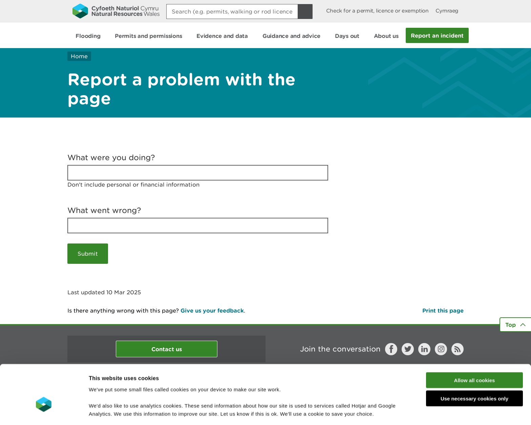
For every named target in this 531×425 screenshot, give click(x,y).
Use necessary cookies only (474, 358)
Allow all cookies (474, 340)
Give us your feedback (212, 310)
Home (79, 56)
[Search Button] (305, 11)
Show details (359, 412)
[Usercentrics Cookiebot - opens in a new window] (44, 412)
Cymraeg (447, 10)
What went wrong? (104, 210)
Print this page (443, 310)
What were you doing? (111, 157)
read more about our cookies (147, 389)
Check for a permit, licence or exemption (377, 10)
